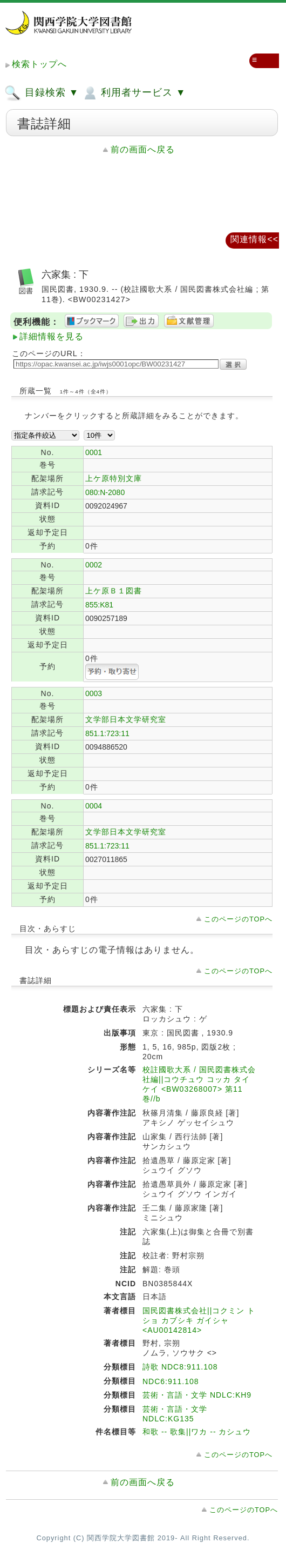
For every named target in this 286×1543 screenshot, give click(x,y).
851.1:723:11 (107, 733)
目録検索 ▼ (41, 93)
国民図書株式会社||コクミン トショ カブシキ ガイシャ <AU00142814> (198, 1320)
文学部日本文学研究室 (125, 719)
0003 (93, 693)
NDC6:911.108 (170, 1381)
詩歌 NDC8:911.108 (180, 1366)
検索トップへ (39, 64)
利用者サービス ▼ (133, 93)
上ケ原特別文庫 (113, 478)
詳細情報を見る (51, 336)
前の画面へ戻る (143, 149)
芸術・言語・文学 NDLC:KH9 (196, 1395)
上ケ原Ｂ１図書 (113, 590)
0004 (93, 805)
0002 (93, 564)
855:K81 (99, 604)
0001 (93, 452)
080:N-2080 (105, 492)
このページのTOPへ (238, 919)
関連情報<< (254, 239)
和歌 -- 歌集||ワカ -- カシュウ (196, 1431)
